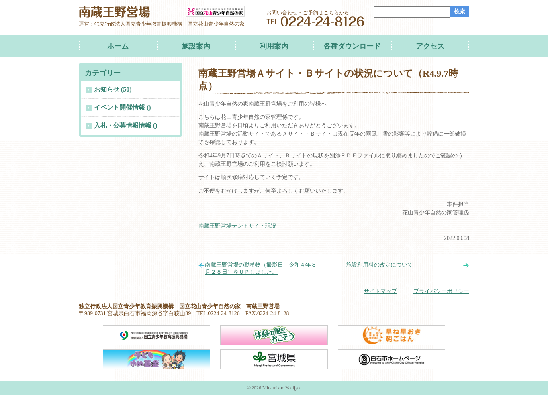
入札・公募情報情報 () (125, 125)
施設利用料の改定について (379, 265)
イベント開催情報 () (122, 107)
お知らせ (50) (113, 89)
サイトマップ (380, 291)
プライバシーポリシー (441, 291)
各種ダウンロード (352, 46)
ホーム (118, 46)
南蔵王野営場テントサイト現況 (237, 226)
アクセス (430, 46)
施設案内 (196, 46)
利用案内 (274, 46)
